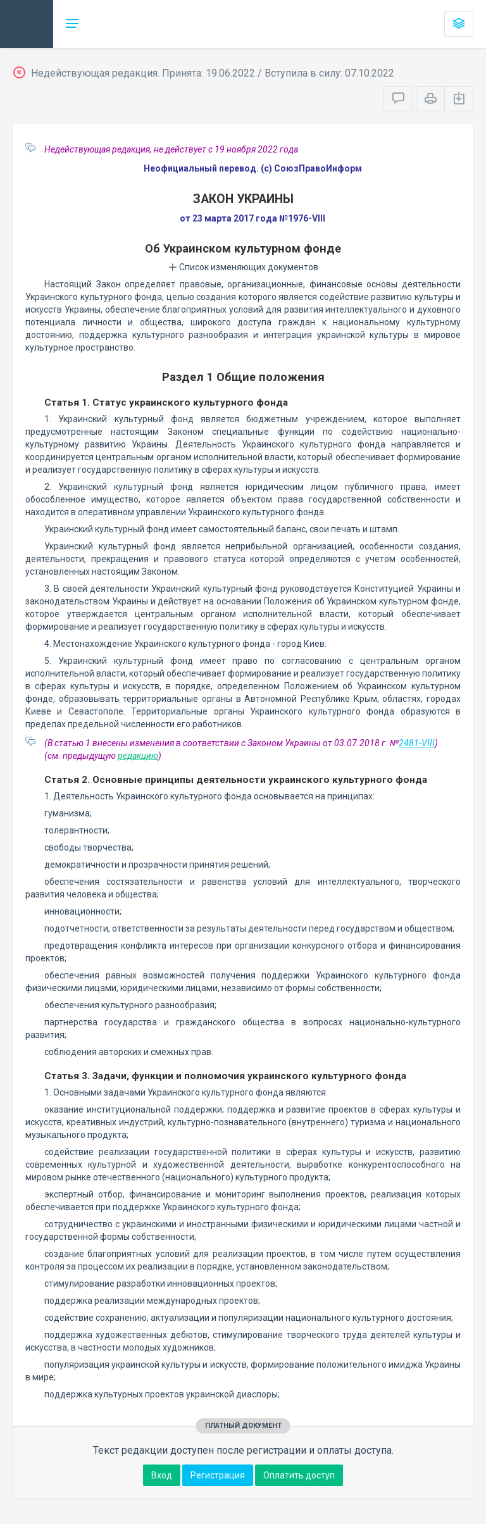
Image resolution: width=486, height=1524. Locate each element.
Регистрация (217, 1475)
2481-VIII (417, 743)
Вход (161, 1475)
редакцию (138, 756)
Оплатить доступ (299, 1475)
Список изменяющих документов (243, 267)
